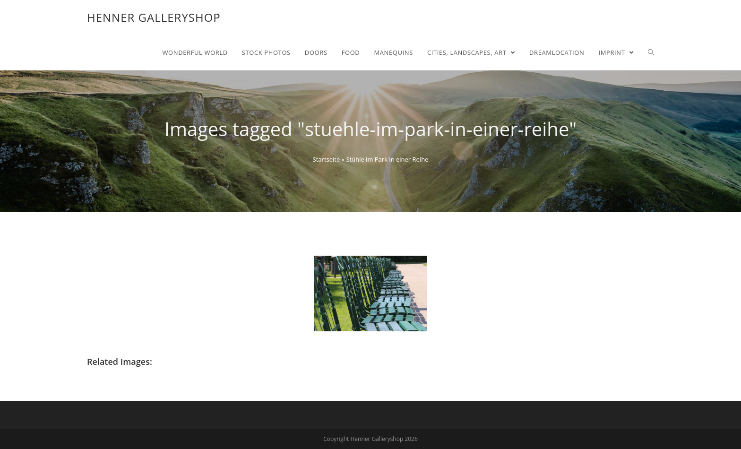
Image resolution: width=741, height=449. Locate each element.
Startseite (326, 159)
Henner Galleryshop (154, 17)
